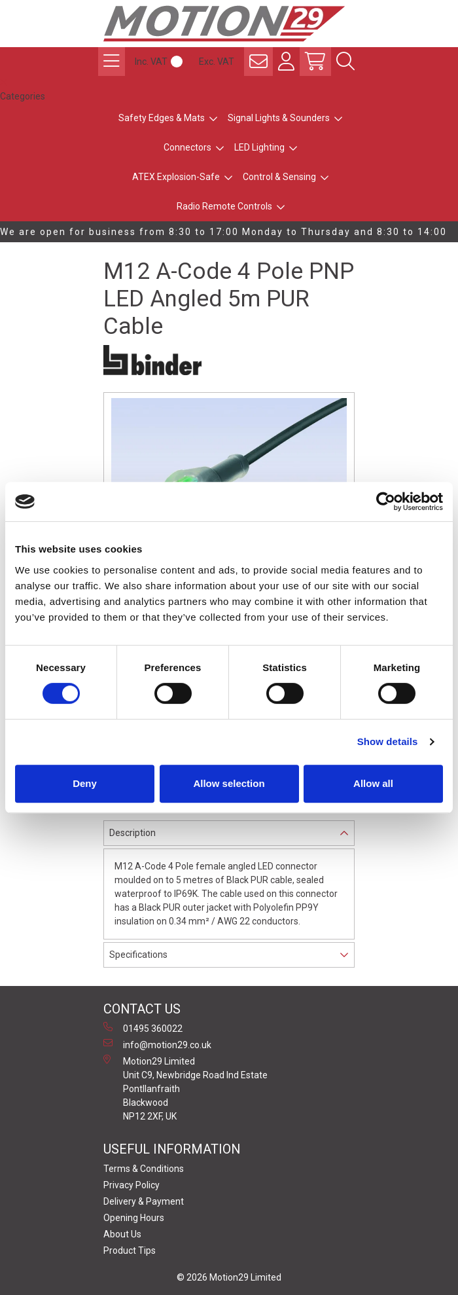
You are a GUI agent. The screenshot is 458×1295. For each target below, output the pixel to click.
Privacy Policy (131, 1185)
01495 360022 (143, 1028)
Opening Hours (133, 1218)
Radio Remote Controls (224, 206)
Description (132, 833)
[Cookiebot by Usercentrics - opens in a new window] (385, 501)
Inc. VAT (151, 61)
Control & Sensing (279, 177)
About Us (122, 1234)
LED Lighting (259, 147)
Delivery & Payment (143, 1201)
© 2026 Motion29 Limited (229, 1277)
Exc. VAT (216, 61)
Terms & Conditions (143, 1168)
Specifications (138, 954)
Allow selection (228, 783)
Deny (85, 783)
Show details (387, 741)
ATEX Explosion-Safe (176, 177)
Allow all (373, 783)
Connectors (187, 147)
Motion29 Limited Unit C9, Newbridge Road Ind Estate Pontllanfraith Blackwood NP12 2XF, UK (185, 1088)
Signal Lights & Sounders (279, 118)
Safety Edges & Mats (161, 118)
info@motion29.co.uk (157, 1044)
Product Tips (129, 1250)
